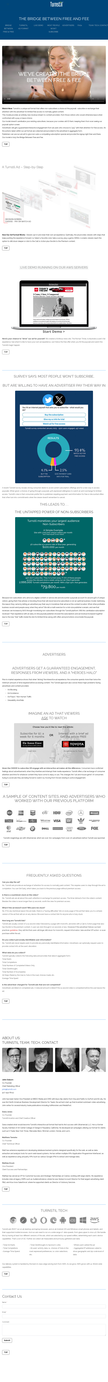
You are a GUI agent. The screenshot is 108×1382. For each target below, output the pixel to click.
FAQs (80, 25)
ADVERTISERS (68, 25)
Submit (7, 1340)
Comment (5, 1322)
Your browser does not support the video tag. (54, 75)
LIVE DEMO (38, 25)
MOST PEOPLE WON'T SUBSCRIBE (53, 28)
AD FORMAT (23, 29)
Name (4, 1302)
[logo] (57, 4)
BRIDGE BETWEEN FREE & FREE (8, 28)
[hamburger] (8, 4)
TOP (6, 144)
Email (4, 1312)
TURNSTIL (23, 25)
